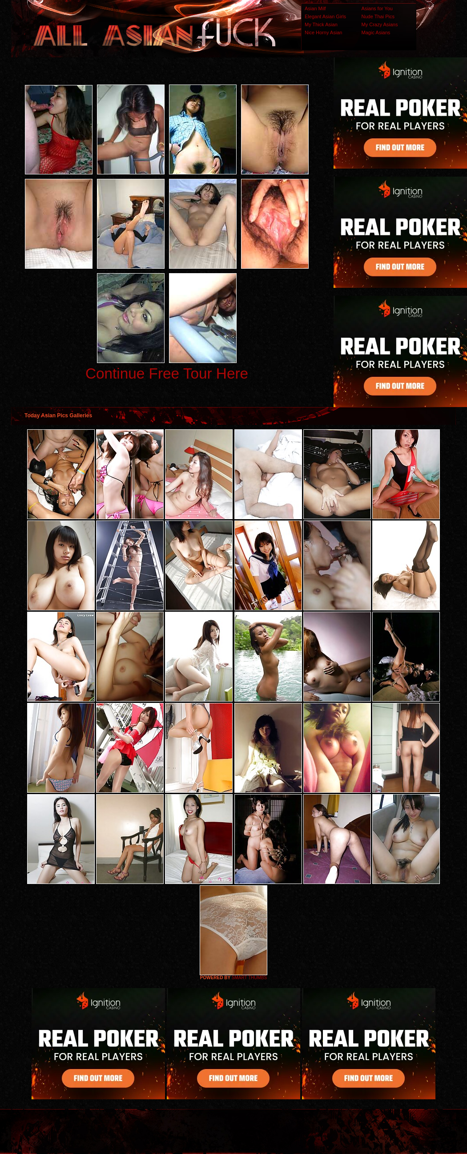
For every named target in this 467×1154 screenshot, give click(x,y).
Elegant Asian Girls (325, 16)
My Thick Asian (321, 24)
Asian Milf (315, 8)
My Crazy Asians (380, 24)
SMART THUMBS (249, 977)
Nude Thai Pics (378, 16)
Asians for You (377, 8)
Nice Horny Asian (323, 32)
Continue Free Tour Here (166, 373)
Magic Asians (376, 32)
